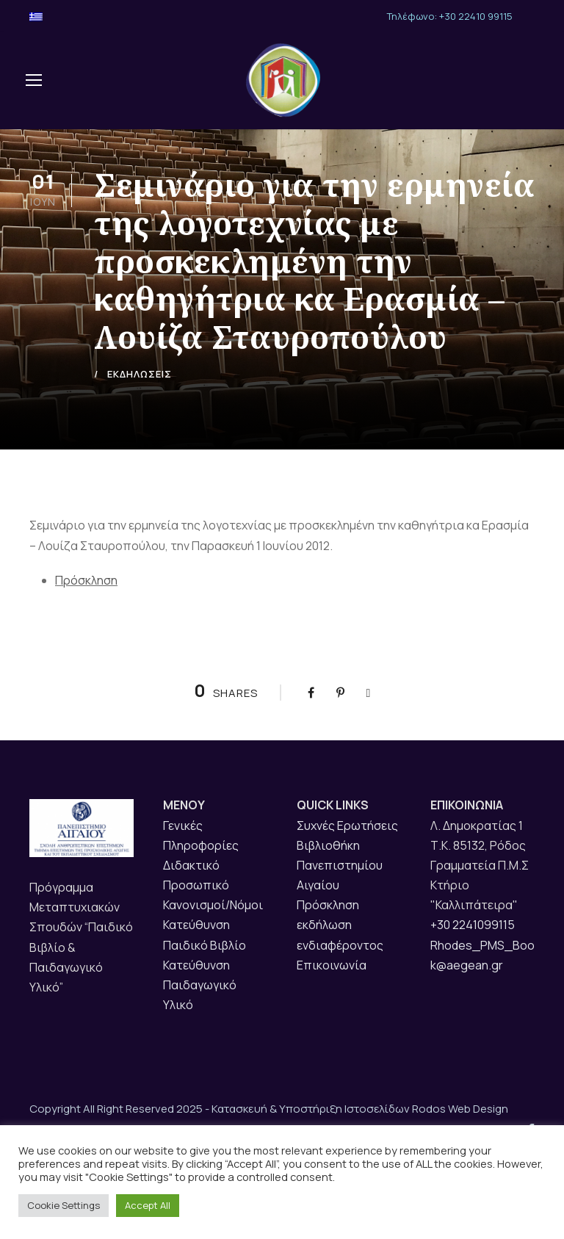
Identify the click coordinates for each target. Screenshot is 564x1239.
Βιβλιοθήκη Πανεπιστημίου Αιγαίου (340, 892)
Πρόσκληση (86, 607)
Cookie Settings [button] (63, 1205)
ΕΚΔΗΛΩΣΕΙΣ (139, 401)
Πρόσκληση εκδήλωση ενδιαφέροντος (340, 952)
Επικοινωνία (331, 992)
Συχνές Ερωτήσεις (347, 852)
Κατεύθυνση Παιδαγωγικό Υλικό (199, 1012)
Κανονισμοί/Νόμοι (213, 932)
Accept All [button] (147, 1205)
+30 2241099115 (472, 952)
